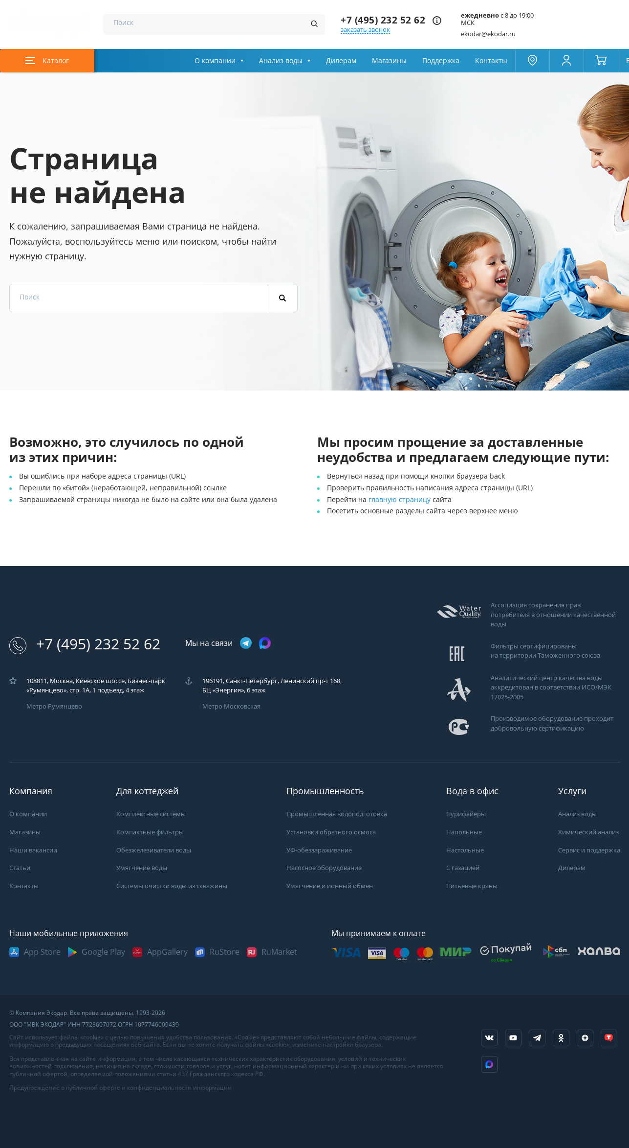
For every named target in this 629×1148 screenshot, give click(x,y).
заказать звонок (365, 29)
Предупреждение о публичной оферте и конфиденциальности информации (120, 1087)
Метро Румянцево (54, 706)
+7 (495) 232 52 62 (383, 20)
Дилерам (341, 61)
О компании (215, 61)
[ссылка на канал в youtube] (513, 1038)
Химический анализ (588, 832)
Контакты (491, 61)
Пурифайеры (466, 814)
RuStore (224, 952)
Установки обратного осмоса (331, 832)
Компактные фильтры (150, 832)
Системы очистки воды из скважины (171, 886)
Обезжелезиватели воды (153, 850)
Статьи (19, 868)
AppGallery (167, 952)
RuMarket (279, 952)
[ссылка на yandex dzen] (585, 1038)
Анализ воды (281, 61)
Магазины (389, 61)
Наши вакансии (33, 850)
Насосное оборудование (324, 868)
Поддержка (440, 61)
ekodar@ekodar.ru (488, 34)
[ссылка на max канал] (265, 643)
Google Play (103, 952)
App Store (42, 952)
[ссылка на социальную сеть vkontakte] (489, 1038)
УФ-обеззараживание (319, 850)
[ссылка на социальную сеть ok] (561, 1038)
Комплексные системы (151, 814)
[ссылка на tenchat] (609, 1038)
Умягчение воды (141, 868)
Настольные (465, 850)
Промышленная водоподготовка (336, 814)
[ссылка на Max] (489, 1064)
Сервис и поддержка (589, 850)
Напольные (464, 832)
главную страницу (401, 500)
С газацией (462, 868)
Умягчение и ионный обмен (329, 886)
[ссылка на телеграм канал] (246, 643)
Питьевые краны (472, 886)
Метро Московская (231, 706)
